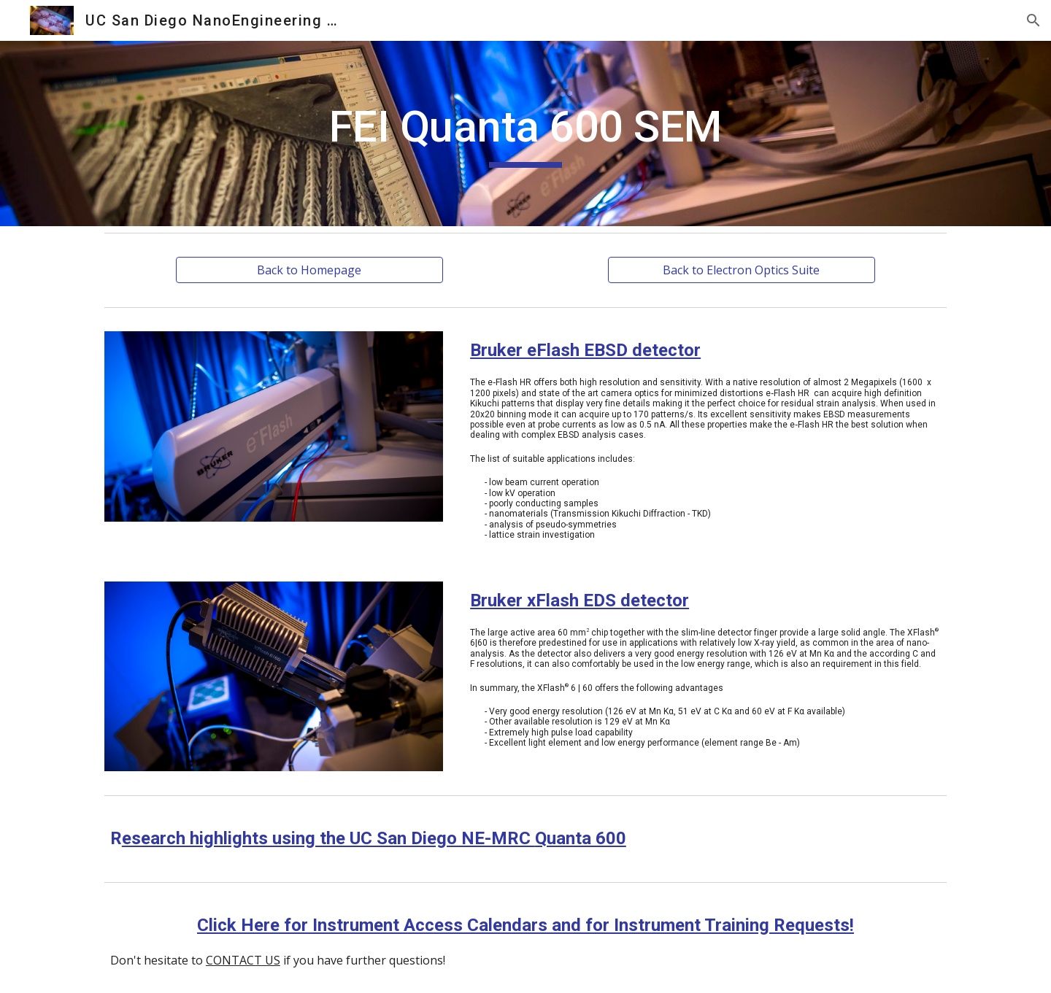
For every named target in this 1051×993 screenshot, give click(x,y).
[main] (525, 133)
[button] (1033, 20)
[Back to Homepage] (309, 270)
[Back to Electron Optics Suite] (741, 270)
